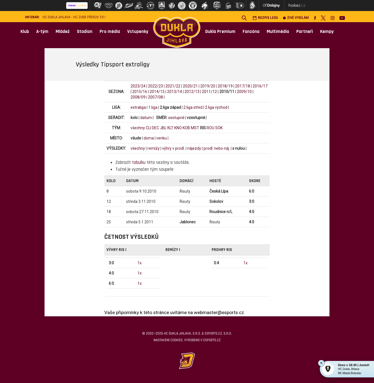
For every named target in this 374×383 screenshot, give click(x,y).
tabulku (139, 162)
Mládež (63, 32)
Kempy (327, 32)
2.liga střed (192, 107)
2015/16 (139, 91)
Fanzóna (251, 32)
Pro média (110, 32)
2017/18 (242, 86)
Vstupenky (137, 32)
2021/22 (172, 86)
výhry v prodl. (173, 148)
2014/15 (157, 91)
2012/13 (192, 91)
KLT (170, 128)
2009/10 (244, 91)
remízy (153, 148)
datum (146, 117)
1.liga (152, 107)
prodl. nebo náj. (217, 148)
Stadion (84, 32)
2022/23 (155, 86)
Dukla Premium (220, 32)
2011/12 (209, 91)
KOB (186, 128)
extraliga (138, 107)
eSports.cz (211, 340)
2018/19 (225, 86)
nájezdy (194, 148)
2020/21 (190, 86)
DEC (155, 128)
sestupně (176, 117)
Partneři (304, 32)
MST (195, 128)
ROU (210, 128)
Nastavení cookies (168, 340)
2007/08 (155, 97)
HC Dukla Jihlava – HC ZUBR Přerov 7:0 (73, 17)
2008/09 (138, 97)
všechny (138, 128)
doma (149, 138)
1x (139, 263)
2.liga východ (216, 107)
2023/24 (138, 86)
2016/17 (260, 86)
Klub (24, 32)
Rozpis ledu (265, 17)
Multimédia (278, 32)
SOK (219, 128)
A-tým (42, 32)
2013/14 (174, 91)
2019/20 (207, 86)
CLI (148, 128)
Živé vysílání (296, 17)
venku (161, 138)
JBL (163, 128)
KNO (178, 128)
